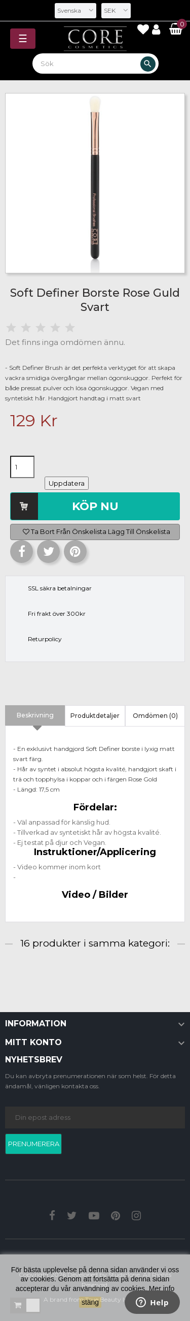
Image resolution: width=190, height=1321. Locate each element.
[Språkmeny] (75, 10)
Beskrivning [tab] (35, 715)
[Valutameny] (116, 10)
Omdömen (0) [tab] (155, 715)
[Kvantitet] (22, 467)
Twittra (48, 551)
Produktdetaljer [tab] (95, 715)
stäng (90, 1302)
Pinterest (75, 551)
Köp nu (95, 506)
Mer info (162, 1288)
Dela (21, 551)
